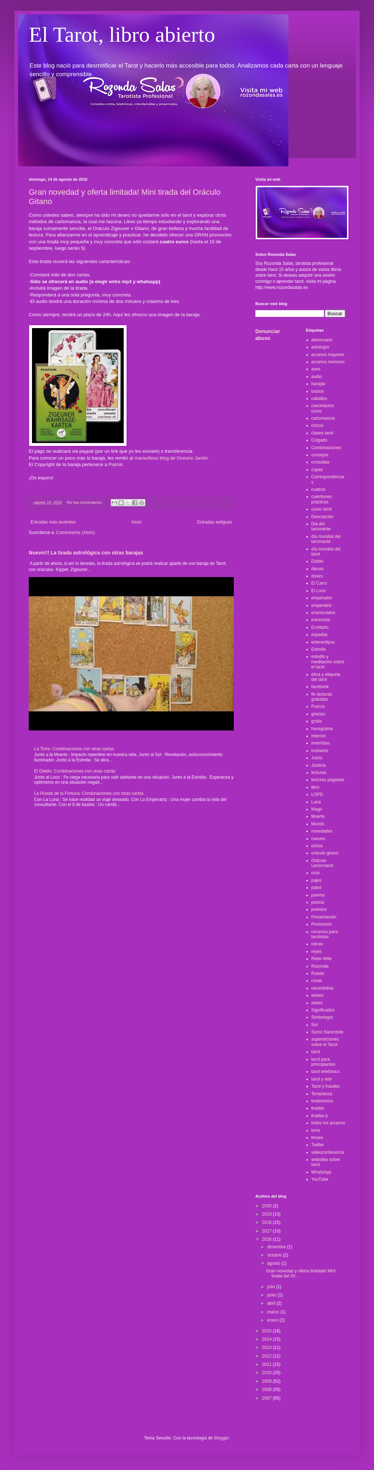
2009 (267, 1381)
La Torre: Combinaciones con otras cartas (74, 748)
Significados (323, 1010)
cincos (317, 425)
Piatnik (115, 464)
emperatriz (321, 605)
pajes (316, 880)
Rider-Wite (321, 958)
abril (272, 1303)
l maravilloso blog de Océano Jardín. (171, 458)
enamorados (323, 612)
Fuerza (318, 706)
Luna (316, 802)
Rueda (317, 973)
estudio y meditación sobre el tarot (327, 661)
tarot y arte (321, 1079)
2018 (267, 1222)
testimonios (322, 1100)
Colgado (319, 440)
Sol (314, 1024)
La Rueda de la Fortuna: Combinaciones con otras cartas (88, 793)
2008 (267, 1389)
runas (316, 980)
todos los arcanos (328, 1122)
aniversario (322, 339)
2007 (267, 1398)
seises (317, 995)
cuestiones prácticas (321, 499)
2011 (267, 1364)
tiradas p (319, 1115)
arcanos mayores (328, 354)
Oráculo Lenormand (322, 863)
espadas (319, 634)
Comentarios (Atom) (75, 532)
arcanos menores (328, 361)
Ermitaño (320, 627)
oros (315, 872)
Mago (316, 809)
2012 (267, 1356)
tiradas (317, 1108)
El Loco (318, 590)
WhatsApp (321, 1172)
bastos (317, 391)
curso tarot (321, 509)
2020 (267, 1205)
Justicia (318, 765)
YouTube (319, 1179)
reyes (316, 951)
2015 (267, 1330)
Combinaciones (326, 447)
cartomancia (323, 418)
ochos (317, 845)
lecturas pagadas (327, 779)
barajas (318, 383)
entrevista (320, 619)
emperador (321, 597)
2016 (267, 1239)
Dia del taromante (321, 526)
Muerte (318, 816)
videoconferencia (327, 1152)
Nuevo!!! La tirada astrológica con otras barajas (86, 553)
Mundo (318, 823)
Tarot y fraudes (325, 1086)
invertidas (320, 743)
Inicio (137, 522)
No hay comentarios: (85, 502)
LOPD (317, 794)
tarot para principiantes (323, 1062)
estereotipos (323, 642)
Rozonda (320, 966)
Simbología (322, 1017)
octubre (275, 1255)
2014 (267, 1339)
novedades (322, 831)
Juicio (317, 757)
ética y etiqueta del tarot (326, 677)
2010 (267, 1372)
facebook (320, 686)
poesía (317, 902)
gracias (318, 713)
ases (315, 369)
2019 (267, 1214)
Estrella (318, 649)
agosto (274, 1263)
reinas (317, 943)
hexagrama (322, 728)
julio (271, 1286)
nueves (318, 838)
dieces (317, 568)
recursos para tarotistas (324, 934)
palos (316, 887)
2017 (267, 1231)
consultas (320, 462)
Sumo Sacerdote (327, 1031)
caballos (319, 398)
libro (315, 787)
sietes (317, 1002)
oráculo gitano (324, 853)
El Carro (319, 583)
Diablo (317, 561)
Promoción (321, 924)
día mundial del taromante (326, 539)
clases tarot (322, 433)
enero (273, 1320)
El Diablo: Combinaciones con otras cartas (74, 771)
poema (318, 895)
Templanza (321, 1093)
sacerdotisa (322, 988)
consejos (319, 454)
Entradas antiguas (214, 522)
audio (316, 376)
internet (318, 735)
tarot (315, 1051)
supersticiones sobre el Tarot (325, 1042)
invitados (319, 750)
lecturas (319, 772)
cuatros (318, 489)
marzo (273, 1311)
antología (320, 347)
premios (319, 909)
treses (317, 1137)
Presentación (324, 917)
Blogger (221, 1438)
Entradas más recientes (53, 522)
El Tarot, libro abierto (122, 34)
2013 (267, 1347)
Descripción (322, 516)
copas (317, 469)
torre (315, 1130)
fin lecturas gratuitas (321, 697)
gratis (316, 721)
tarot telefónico (325, 1071)
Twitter (317, 1144)
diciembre (277, 1246)
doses (317, 576)
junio (272, 1295)
